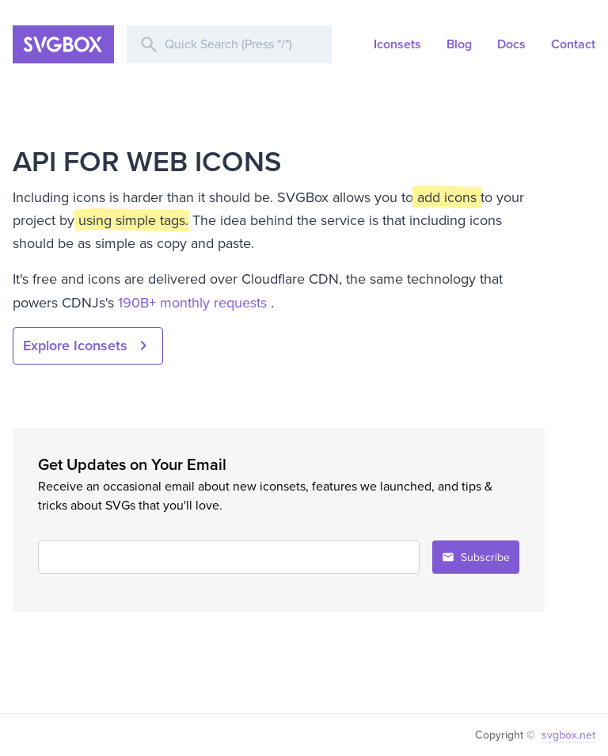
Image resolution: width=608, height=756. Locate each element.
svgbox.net (568, 735)
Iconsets (397, 44)
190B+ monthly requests (194, 302)
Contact (573, 44)
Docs (511, 44)
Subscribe (476, 557)
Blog (459, 44)
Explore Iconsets (88, 345)
